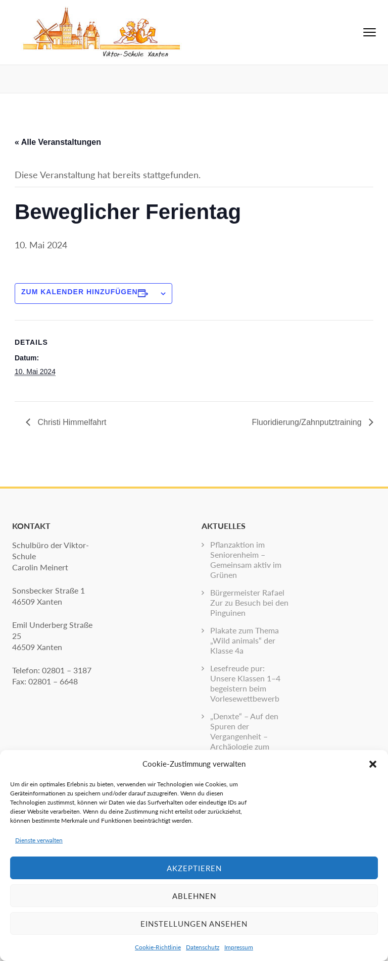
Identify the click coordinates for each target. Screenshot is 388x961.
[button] (373, 764)
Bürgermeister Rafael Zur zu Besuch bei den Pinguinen (249, 602)
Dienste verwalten (39, 840)
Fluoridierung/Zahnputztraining (308, 422)
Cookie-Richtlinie (158, 947)
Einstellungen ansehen (194, 923)
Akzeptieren (194, 868)
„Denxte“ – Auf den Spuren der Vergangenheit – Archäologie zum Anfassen (244, 736)
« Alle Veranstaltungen (58, 142)
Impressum (238, 947)
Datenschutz (202, 947)
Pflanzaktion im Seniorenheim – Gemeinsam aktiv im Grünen (245, 559)
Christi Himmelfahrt (70, 422)
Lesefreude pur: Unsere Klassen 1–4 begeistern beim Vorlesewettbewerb (245, 683)
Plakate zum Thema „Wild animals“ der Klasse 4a (244, 640)
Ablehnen (194, 895)
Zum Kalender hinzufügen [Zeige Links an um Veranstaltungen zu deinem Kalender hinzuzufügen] (79, 292)
